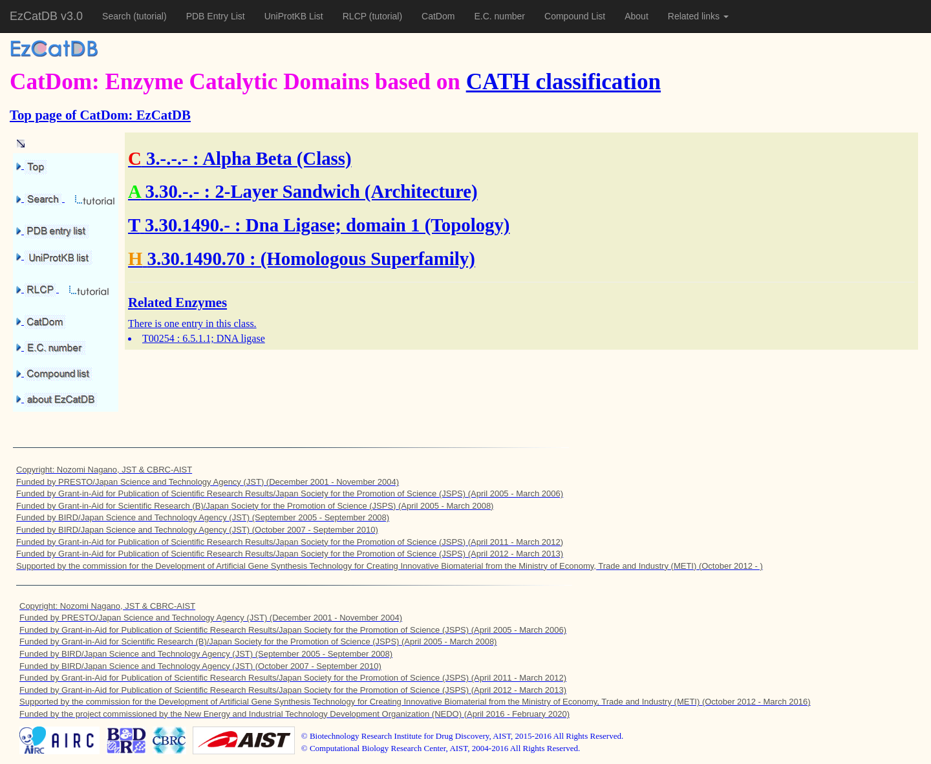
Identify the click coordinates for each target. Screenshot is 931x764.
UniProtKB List (293, 16)
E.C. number (499, 16)
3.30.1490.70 (196, 258)
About (636, 16)
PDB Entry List (215, 16)
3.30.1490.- (187, 225)
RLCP (356, 16)
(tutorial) (149, 16)
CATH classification (563, 81)
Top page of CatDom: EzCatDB (100, 114)
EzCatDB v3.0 (46, 16)
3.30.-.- (172, 191)
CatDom (438, 16)
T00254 (158, 338)
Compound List (574, 16)
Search (117, 16)
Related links (698, 16)
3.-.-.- (167, 158)
